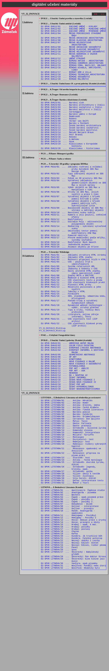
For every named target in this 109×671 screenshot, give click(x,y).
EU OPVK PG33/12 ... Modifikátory (62, 254)
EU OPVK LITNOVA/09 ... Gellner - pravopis (67, 593)
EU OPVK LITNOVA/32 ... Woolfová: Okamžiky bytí (70, 664)
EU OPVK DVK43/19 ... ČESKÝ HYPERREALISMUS (67, 450)
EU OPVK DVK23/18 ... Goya (57, 162)
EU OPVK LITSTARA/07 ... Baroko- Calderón (67, 482)
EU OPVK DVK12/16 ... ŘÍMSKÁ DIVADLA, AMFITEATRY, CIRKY (71, 78)
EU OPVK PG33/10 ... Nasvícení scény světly (68, 245)
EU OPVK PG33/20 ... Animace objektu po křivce (70, 286)
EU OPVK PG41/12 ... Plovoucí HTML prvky (66, 331)
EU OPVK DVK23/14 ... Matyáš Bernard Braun (67, 152)
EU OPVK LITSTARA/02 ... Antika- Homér (65, 468)
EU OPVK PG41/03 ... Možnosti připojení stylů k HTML (73, 301)
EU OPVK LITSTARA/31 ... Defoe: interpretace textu (72, 560)
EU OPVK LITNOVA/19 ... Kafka (59, 623)
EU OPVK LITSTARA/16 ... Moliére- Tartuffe (67, 506)
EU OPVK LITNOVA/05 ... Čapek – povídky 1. (67, 582)
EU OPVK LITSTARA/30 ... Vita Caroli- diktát (68, 558)
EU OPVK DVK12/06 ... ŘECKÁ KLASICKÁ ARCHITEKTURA (71, 44)
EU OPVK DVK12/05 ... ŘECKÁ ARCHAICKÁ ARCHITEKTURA (72, 41)
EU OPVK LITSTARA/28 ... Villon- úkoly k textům (70, 552)
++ (95, 14)
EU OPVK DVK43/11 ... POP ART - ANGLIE (65, 428)
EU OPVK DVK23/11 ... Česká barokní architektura (71, 143)
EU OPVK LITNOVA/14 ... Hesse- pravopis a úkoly (70, 609)
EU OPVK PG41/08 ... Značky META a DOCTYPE (67, 320)
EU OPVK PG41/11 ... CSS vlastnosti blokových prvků (73, 328)
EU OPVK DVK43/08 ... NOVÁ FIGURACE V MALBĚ (68, 420)
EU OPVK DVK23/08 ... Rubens (58, 135)
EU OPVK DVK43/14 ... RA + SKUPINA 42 (64, 436)
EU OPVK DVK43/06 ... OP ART (58, 415)
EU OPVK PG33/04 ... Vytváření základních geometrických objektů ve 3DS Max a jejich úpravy (73, 210)
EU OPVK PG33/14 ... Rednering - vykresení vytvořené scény (73, 263)
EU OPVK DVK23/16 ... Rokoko (58, 157)
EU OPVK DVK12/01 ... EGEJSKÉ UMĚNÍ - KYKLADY (69, 28)
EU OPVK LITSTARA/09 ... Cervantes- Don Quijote (70, 487)
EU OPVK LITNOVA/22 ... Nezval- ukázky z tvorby (70, 631)
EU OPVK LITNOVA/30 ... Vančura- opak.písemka (69, 658)
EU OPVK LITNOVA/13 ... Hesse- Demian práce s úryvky (73, 607)
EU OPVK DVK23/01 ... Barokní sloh (62, 116)
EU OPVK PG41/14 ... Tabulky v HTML (63, 339)
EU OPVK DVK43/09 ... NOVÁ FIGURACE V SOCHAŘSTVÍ (71, 423)
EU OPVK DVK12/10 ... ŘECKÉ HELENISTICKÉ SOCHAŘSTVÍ (73, 57)
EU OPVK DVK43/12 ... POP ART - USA (63, 431)
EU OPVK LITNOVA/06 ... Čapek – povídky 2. (67, 585)
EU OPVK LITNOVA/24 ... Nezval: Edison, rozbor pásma (73, 637)
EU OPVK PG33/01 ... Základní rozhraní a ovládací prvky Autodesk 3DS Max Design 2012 (71, 194)
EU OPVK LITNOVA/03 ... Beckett (60, 577)
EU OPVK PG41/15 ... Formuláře (60, 341)
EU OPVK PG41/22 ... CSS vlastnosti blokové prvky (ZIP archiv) (71, 378)
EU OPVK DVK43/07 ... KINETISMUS (61, 417)
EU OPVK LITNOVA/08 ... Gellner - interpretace (70, 590)
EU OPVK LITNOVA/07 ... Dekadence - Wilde (67, 588)
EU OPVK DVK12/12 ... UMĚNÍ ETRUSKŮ (63, 66)
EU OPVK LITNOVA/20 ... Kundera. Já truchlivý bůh (71, 626)
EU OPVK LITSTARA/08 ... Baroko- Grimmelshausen (70, 484)
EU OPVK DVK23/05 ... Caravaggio (61, 127)
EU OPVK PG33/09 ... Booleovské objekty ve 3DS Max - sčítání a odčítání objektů (73, 241)
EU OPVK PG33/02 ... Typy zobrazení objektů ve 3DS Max (72, 201)
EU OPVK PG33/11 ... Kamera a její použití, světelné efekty (73, 250)
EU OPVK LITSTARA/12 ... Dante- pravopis (66, 495)
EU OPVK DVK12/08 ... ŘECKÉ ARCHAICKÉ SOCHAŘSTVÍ (71, 52)
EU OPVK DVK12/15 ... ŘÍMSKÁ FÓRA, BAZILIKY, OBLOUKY (73, 74)
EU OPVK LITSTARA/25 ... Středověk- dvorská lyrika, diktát (73, 540)
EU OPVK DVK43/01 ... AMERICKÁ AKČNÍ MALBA (67, 398)
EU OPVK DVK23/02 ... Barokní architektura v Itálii (73, 119)
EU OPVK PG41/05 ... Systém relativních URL (68, 309)
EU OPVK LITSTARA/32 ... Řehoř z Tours (65, 563)
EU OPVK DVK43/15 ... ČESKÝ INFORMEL (63, 439)
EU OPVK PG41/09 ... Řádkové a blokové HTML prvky (71, 322)
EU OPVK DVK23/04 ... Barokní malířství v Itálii (71, 124)
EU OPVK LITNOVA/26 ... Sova (58, 642)
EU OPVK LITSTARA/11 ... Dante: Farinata (66, 492)
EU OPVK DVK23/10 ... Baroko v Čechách (65, 141)
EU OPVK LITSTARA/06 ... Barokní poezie (65, 479)
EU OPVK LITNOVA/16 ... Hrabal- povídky (65, 615)
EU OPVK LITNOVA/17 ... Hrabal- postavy (65, 618)
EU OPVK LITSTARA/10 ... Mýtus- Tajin (64, 490)
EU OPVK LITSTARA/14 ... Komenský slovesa (67, 501)
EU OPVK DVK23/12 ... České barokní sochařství (70, 146)
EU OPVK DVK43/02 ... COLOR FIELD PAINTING (67, 401)
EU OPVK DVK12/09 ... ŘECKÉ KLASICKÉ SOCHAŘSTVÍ (70, 55)
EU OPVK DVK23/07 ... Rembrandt (60, 133)
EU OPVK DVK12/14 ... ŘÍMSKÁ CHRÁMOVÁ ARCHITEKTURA (72, 71)
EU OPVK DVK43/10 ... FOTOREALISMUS (63, 426)
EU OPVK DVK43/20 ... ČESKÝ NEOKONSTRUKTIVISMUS (70, 453)
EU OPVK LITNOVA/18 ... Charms (60, 620)
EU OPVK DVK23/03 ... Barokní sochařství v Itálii (71, 122)
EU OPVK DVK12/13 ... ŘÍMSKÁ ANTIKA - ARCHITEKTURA (72, 68)
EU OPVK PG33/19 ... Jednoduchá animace (65, 283)
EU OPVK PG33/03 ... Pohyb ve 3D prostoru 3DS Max (71, 205)
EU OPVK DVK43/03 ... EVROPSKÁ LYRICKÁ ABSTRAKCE (71, 404)
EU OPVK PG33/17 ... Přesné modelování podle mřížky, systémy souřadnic (73, 277)
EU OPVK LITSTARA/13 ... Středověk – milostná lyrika (73, 498)
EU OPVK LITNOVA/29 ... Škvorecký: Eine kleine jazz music (73, 654)
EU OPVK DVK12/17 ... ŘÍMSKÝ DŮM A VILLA (66, 82)
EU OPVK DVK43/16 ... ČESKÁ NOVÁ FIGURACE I (68, 442)
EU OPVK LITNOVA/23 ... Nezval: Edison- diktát (70, 634)
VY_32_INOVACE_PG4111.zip (52, 385)
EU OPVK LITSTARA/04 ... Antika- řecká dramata (70, 473)
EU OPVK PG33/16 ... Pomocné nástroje (64, 273)
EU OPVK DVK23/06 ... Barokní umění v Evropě (68, 130)
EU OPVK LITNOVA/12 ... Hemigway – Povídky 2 (68, 604)
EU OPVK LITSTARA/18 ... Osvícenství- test (67, 511)
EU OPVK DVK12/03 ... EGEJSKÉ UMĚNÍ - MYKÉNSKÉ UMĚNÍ (73, 33)
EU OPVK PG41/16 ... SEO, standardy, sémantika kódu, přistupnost (73, 346)
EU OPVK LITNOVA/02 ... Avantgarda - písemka (68, 574)
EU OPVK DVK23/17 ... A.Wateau (60, 160)
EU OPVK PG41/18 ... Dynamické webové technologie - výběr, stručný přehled (73, 356)
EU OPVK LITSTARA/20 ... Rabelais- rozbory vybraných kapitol (73, 518)
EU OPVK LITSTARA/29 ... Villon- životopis (67, 555)
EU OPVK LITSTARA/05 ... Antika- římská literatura (72, 476)
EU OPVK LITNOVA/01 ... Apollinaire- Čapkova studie (73, 571)
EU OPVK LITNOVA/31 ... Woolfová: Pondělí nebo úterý (73, 661)
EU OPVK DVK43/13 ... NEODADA (59, 434)
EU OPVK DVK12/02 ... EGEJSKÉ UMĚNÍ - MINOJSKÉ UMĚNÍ (73, 30)
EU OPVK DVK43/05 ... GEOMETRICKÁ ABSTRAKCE (68, 412)
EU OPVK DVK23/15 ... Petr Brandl (62, 154)
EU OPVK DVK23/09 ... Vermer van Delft (65, 138)
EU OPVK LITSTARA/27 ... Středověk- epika (67, 549)
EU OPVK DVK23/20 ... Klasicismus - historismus (70, 171)
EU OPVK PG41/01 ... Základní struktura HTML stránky (73, 295)
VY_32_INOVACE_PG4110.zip (52, 382)
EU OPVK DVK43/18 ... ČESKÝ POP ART (63, 447)
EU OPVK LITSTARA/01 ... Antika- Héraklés (67, 465)
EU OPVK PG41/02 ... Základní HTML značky (67, 298)
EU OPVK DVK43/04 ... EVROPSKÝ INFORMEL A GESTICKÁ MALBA (72, 408)
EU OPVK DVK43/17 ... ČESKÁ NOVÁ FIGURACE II (68, 445)
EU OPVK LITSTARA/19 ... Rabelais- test (65, 514)
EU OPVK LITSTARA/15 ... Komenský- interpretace (70, 503)
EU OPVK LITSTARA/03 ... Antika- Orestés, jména (70, 471)
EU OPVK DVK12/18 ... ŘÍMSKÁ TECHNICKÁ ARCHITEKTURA (73, 85)
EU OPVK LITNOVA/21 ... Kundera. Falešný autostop (71, 628)
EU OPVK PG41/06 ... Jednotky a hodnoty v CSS (69, 312)
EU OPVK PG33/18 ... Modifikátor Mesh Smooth (68, 281)
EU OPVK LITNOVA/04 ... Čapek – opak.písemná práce (72, 580)
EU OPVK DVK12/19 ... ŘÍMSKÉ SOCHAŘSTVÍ (65, 87)
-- (102, 14)
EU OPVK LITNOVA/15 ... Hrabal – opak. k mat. (69, 612)
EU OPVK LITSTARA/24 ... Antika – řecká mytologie (71, 536)
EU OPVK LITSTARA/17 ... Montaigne (62, 509)
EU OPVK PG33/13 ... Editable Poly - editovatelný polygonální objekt (71, 258)
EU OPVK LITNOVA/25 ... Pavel (59, 639)
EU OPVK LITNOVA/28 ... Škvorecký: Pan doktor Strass (73, 650)
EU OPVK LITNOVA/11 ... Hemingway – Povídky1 (68, 601)
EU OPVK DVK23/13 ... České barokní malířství (69, 149)
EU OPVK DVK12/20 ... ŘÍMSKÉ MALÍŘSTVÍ (65, 90)
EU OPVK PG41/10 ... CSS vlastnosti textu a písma (71, 325)
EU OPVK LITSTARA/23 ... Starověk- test (65, 533)
